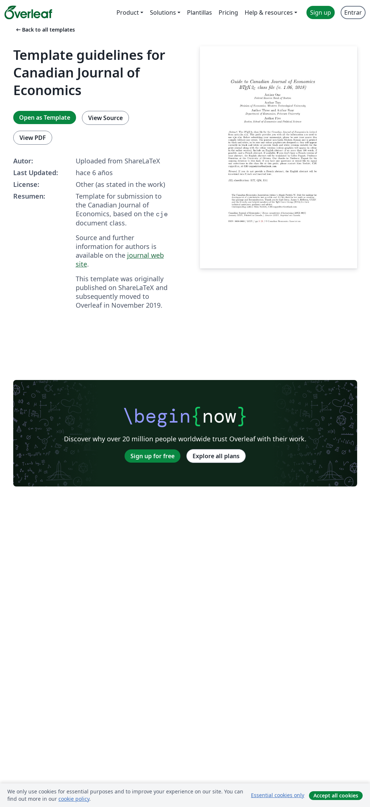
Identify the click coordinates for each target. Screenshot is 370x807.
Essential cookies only (277, 795)
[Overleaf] (28, 12)
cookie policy (73, 798)
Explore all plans (216, 456)
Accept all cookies (335, 795)
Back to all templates (45, 29)
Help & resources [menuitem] (269, 12)
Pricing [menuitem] (228, 12)
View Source (105, 118)
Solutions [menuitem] (163, 12)
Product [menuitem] (127, 12)
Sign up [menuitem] (320, 12)
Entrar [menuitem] (353, 12)
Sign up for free (152, 456)
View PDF (32, 138)
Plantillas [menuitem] (199, 12)
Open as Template (44, 117)
